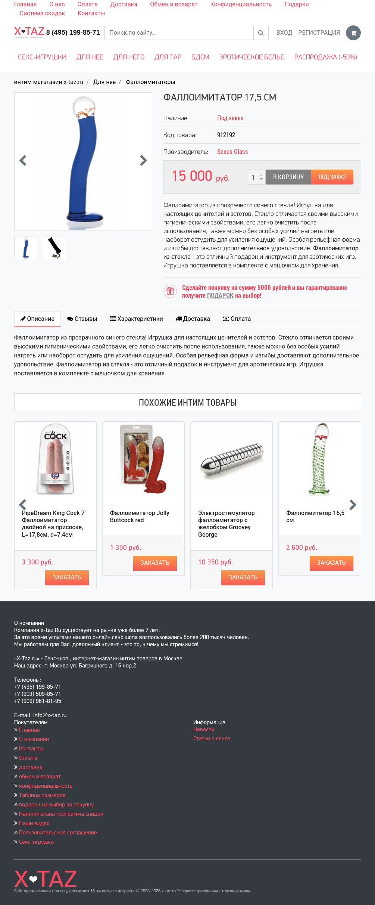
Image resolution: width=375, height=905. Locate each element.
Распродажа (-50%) (325, 57)
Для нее (89, 57)
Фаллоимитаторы (150, 82)
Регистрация (319, 32)
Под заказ (332, 176)
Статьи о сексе (211, 739)
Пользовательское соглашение (58, 833)
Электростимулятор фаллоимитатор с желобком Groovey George (226, 523)
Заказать (67, 577)
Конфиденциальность (241, 4)
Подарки (296, 4)
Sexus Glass (232, 151)
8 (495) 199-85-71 (73, 32)
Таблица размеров (42, 796)
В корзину (288, 177)
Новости (203, 730)
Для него (128, 57)
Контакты (91, 13)
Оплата (88, 4)
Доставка (123, 4)
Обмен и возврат (173, 4)
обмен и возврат (40, 777)
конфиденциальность (45, 786)
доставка (31, 768)
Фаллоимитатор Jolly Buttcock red (139, 516)
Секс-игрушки (42, 57)
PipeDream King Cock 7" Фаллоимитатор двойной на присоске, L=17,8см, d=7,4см (54, 523)
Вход (284, 32)
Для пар (167, 57)
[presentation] (22, 161)
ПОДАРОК (220, 295)
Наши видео (34, 824)
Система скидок (42, 13)
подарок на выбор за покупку (56, 805)
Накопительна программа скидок (61, 814)
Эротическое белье (251, 57)
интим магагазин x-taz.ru (49, 82)
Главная (25, 4)
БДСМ (200, 57)
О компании (34, 740)
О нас (57, 4)
